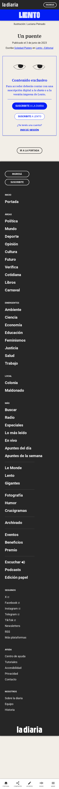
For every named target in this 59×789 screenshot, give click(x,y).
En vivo (11, 484)
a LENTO (29, 160)
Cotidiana (13, 318)
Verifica (11, 311)
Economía (13, 368)
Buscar (11, 453)
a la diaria (29, 149)
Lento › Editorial (44, 91)
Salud (9, 399)
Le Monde (13, 511)
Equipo (9, 747)
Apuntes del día (18, 492)
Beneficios (14, 586)
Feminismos (15, 384)
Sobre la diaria (14, 742)
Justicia (11, 391)
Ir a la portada (29, 194)
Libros (10, 326)
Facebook (12, 646)
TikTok (10, 663)
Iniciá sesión (29, 173)
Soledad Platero (23, 91)
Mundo (11, 272)
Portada (12, 245)
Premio (11, 594)
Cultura (11, 295)
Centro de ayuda (15, 700)
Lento (9, 519)
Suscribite (17, 226)
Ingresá (50, 5)
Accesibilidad (13, 711)
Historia (10, 753)
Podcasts (13, 613)
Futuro (10, 303)
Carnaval (12, 334)
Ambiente (13, 353)
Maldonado (14, 434)
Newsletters (12, 669)
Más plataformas (15, 681)
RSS (7, 675)
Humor (11, 546)
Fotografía (14, 539)
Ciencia (11, 361)
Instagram (12, 652)
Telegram (12, 658)
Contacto (10, 723)
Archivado (13, 566)
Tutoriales (11, 705)
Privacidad (11, 717)
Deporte (12, 280)
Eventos (11, 578)
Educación (14, 376)
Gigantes (12, 527)
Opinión (11, 288)
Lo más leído (16, 476)
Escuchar (15, 606)
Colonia (11, 426)
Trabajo (11, 407)
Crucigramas (16, 554)
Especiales (14, 469)
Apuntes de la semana (23, 499)
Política (11, 265)
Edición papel (16, 621)
